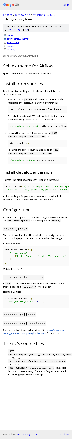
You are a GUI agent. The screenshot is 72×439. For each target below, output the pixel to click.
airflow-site (22, 15)
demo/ (10, 35)
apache (8, 15)
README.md (13, 42)
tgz (26, 29)
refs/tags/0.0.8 (42, 15)
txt (59, 434)
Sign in (66, 4)
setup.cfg (11, 45)
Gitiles (18, 434)
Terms (35, 434)
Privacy (26, 434)
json (66, 434)
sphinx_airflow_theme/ (18, 38)
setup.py (11, 49)
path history (13, 29)
